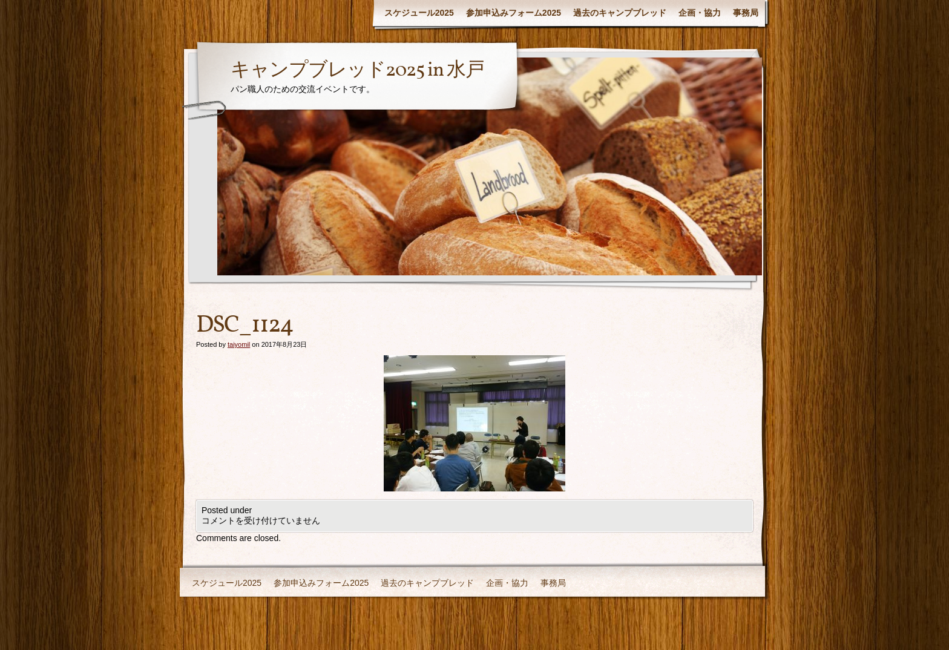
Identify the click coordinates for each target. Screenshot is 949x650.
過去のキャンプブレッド (619, 13)
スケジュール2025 (419, 13)
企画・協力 (699, 13)
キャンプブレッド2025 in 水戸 (357, 70)
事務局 (745, 13)
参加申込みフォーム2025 (513, 13)
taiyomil (239, 344)
